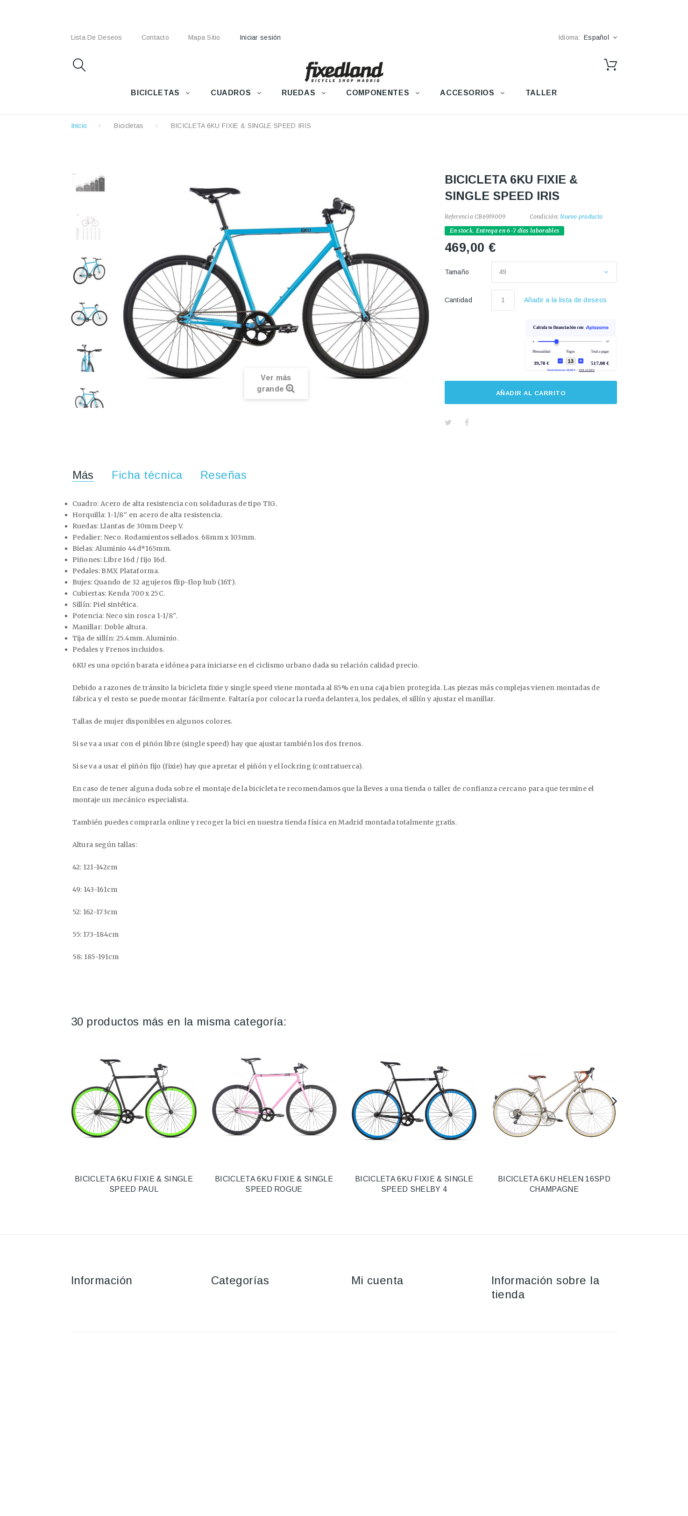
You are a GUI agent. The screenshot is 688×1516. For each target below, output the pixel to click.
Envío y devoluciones (104, 1314)
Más (83, 475)
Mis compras (371, 1301)
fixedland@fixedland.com (550, 1352)
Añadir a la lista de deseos (565, 300)
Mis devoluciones (378, 1314)
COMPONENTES (377, 93)
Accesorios (228, 1314)
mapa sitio (204, 37)
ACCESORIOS (467, 93)
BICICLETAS (155, 93)
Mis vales (366, 1369)
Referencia (459, 216)
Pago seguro (91, 1355)
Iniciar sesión (260, 37)
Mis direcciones (375, 1341)
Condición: (544, 216)
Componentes (233, 1355)
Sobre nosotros (95, 1341)
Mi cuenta (377, 1280)
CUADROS (231, 93)
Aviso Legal (89, 1328)
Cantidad (459, 300)
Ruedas (223, 1341)
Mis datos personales (384, 1355)
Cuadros (224, 1328)
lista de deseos (96, 37)
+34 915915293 (569, 1339)
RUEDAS (298, 93)
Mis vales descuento (383, 1328)
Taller (219, 1369)
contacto (155, 37)
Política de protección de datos (119, 1382)
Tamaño (458, 272)
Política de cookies (100, 1369)
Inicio (79, 125)
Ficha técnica (147, 475)
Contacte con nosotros (106, 1301)
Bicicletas (128, 125)
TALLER (541, 93)
